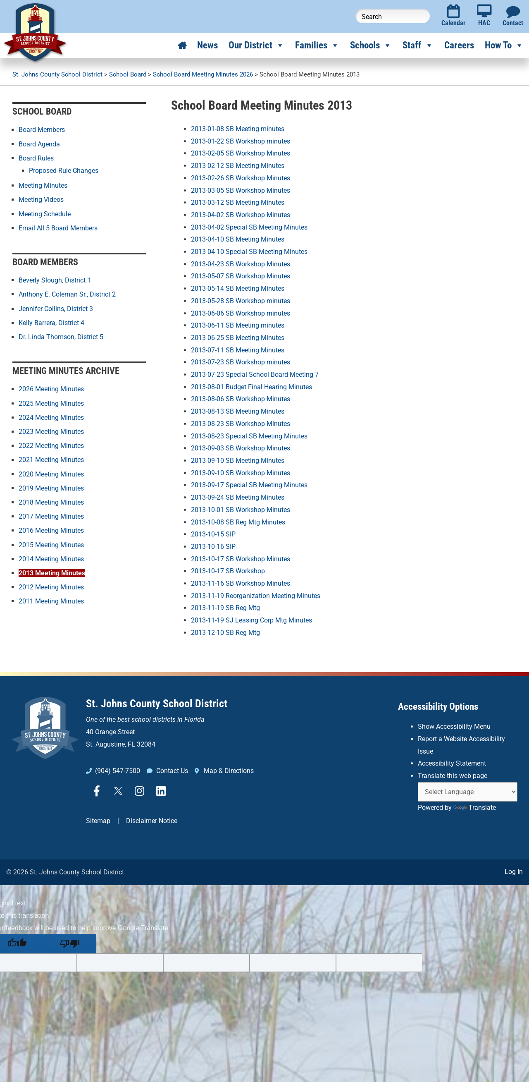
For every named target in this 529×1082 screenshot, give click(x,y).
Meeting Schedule (45, 213)
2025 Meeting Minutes (51, 402)
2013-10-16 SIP (213, 547)
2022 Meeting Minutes (51, 444)
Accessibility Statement (452, 763)
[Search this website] (392, 16)
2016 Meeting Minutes (51, 529)
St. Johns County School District (156, 703)
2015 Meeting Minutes (51, 543)
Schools (371, 45)
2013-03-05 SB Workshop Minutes (240, 190)
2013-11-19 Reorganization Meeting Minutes (255, 596)
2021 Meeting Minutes (51, 458)
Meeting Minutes (43, 185)
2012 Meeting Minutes (51, 585)
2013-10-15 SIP (213, 534)
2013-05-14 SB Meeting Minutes (237, 288)
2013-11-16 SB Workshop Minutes (240, 583)
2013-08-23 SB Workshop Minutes (240, 424)
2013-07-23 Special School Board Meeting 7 (255, 374)
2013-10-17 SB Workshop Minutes (240, 559)
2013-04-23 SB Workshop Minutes (240, 264)
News (207, 45)
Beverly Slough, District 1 (55, 280)
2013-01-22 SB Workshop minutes (240, 141)
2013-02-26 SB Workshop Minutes (240, 178)
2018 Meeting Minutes (51, 501)
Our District (256, 45)
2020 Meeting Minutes (51, 472)
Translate (474, 808)
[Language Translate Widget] (467, 792)
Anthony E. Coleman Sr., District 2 (67, 294)
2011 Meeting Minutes (51, 599)
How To (504, 45)
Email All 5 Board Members (58, 227)
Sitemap (98, 821)
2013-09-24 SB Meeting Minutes (237, 497)
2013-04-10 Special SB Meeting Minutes (249, 252)
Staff (418, 45)
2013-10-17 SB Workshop (228, 571)
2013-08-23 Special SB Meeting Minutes (249, 436)
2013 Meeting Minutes (52, 571)
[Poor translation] (69, 943)
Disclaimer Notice (151, 821)
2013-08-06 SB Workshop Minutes (240, 399)
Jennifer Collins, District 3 (56, 308)
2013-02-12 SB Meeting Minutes (237, 166)
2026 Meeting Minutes (51, 388)
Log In (514, 872)
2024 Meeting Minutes (51, 416)
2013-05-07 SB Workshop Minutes (240, 276)
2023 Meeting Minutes (51, 430)
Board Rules (36, 158)
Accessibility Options (438, 706)
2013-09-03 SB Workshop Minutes (240, 448)
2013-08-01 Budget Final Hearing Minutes (251, 387)
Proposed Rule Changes (63, 170)
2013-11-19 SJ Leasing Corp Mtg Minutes (251, 620)
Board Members (42, 130)
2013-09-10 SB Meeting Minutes (237, 460)
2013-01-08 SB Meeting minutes (237, 129)
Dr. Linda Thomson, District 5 (61, 336)
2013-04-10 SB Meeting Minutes (237, 239)
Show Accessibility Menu (454, 726)
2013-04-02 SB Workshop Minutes (240, 215)
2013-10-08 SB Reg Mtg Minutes (238, 522)
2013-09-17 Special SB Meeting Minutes (249, 485)
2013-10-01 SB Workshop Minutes (240, 510)
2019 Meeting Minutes (51, 487)
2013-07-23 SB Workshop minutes (240, 362)
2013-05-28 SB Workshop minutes (240, 301)
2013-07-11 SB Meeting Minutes (237, 350)
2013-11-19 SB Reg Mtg (225, 608)
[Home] (182, 45)
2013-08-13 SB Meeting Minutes (237, 411)
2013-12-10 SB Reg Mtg (225, 633)
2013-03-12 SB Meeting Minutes (237, 202)
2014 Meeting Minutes (51, 557)
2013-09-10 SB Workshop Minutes (240, 473)
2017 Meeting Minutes (51, 515)
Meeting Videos (41, 199)
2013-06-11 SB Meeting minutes (237, 325)
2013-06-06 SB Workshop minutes (240, 313)
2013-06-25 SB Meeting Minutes (237, 338)
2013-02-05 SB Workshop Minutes (240, 153)
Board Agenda (39, 144)
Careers (459, 45)
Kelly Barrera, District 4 (51, 322)
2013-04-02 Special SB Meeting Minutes (249, 227)
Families (317, 45)
